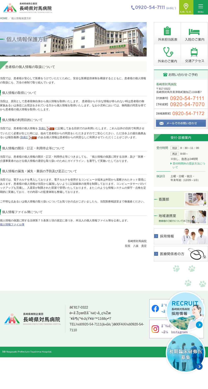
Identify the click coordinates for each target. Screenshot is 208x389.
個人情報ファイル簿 (12, 224)
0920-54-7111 (91, 324)
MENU (201, 8)
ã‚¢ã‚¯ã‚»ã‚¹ (186, 11)
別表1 (46, 128)
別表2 (28, 137)
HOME (3, 18)
